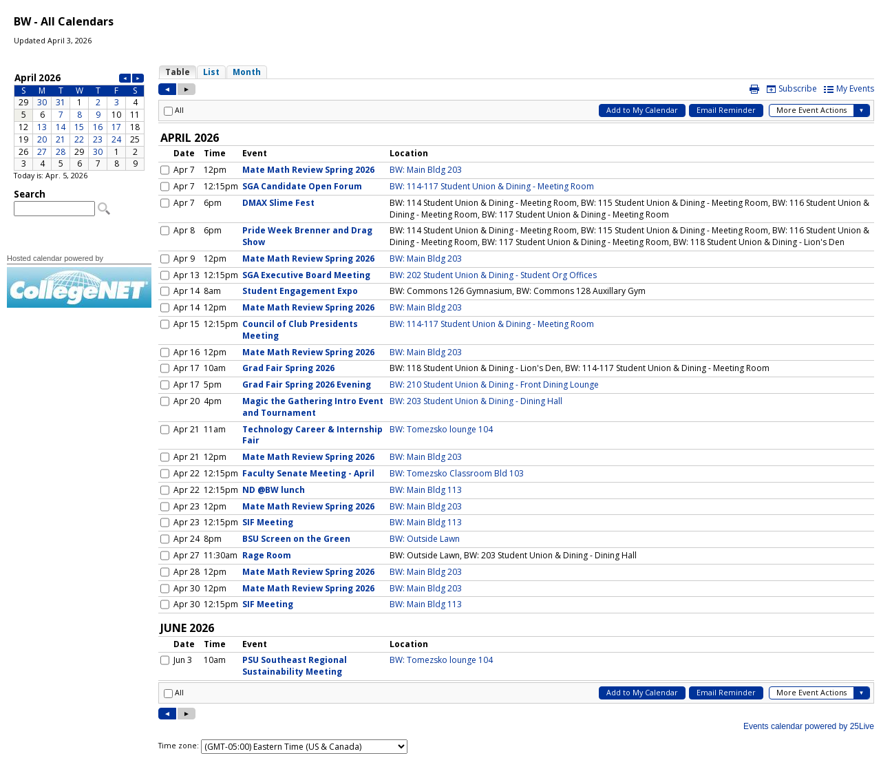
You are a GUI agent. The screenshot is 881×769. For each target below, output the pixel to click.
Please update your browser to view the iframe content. (79, 121)
